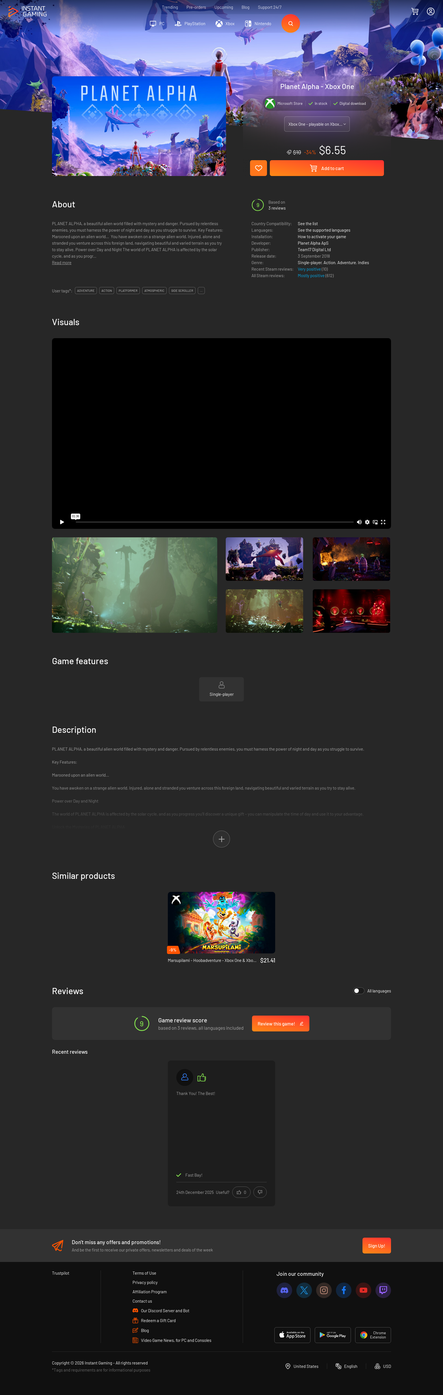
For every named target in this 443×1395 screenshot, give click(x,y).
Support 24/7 (269, 7)
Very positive (310, 268)
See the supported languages (324, 229)
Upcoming (223, 7)
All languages (372, 990)
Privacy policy (145, 1282)
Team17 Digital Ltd (314, 249)
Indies (363, 262)
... (201, 290)
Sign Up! (376, 1245)
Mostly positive (311, 275)
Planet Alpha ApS (313, 242)
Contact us (142, 1300)
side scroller (182, 290)
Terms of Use (144, 1273)
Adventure (346, 262)
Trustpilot (60, 1273)
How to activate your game (322, 236)
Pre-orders (196, 7)
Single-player (310, 262)
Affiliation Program (150, 1291)
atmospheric (154, 290)
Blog (245, 7)
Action (329, 262)
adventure (86, 290)
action (106, 290)
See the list (308, 223)
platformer (128, 290)
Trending (170, 7)
